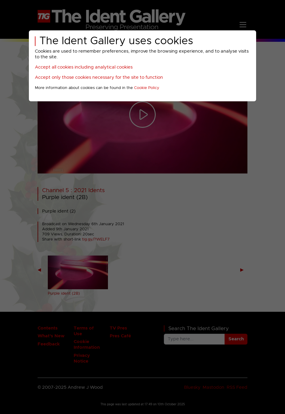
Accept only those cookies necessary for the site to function (99, 77)
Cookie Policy (146, 88)
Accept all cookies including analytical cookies (84, 67)
